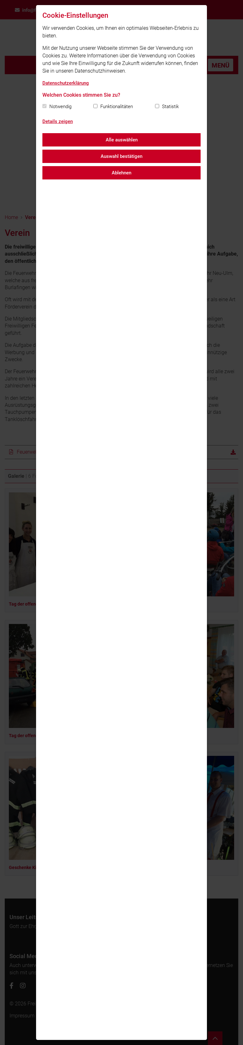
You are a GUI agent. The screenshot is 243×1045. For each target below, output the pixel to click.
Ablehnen (121, 173)
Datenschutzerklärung (65, 83)
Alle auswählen (122, 140)
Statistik (170, 106)
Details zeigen (57, 121)
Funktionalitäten (116, 106)
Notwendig (60, 106)
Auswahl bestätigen (121, 156)
